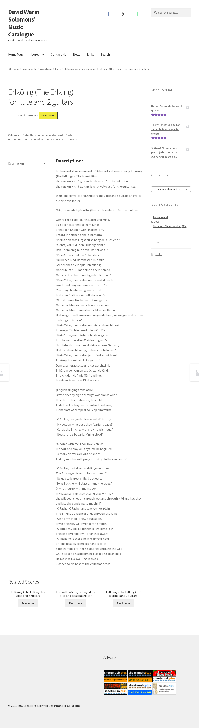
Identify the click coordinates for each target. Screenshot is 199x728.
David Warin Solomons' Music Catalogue (23, 23)
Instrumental (30, 69)
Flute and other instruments (80, 69)
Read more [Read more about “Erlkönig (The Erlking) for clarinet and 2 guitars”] (123, 603)
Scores (34, 54)
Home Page (16, 54)
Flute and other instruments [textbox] (171, 189)
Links (90, 54)
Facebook (109, 14)
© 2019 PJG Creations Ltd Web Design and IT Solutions (44, 706)
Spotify (137, 14)
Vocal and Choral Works (169, 226)
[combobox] (171, 189)
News (76, 54)
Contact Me (58, 54)
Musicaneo (48, 115)
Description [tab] (16, 163)
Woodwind (46, 69)
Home (16, 69)
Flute (58, 69)
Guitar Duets (16, 139)
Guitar (69, 135)
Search (105, 54)
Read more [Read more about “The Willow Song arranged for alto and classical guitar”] (75, 603)
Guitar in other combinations (43, 139)
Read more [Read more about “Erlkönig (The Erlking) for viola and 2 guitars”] (28, 603)
